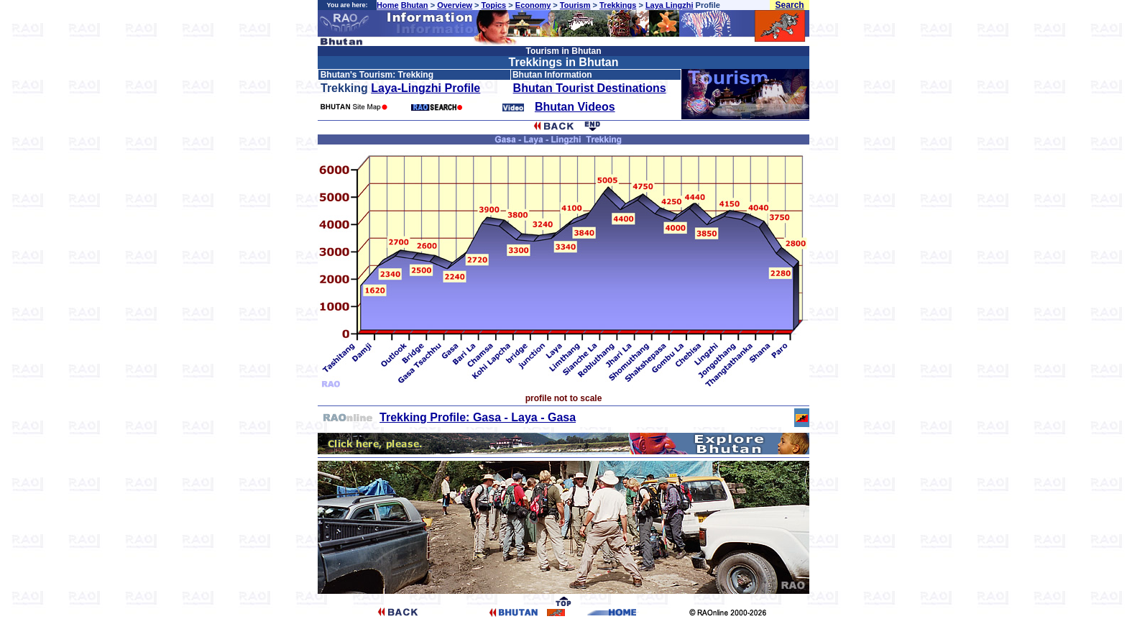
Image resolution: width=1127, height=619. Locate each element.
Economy (533, 5)
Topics (494, 5)
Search (790, 5)
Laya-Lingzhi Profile (425, 88)
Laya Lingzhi (669, 5)
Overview (454, 5)
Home (388, 5)
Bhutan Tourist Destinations (589, 88)
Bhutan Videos (575, 107)
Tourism (575, 5)
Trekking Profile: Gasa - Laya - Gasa (478, 417)
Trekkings (617, 5)
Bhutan (414, 5)
